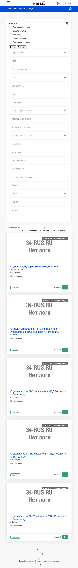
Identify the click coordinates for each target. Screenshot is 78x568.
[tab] (39, 52)
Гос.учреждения (39, 69)
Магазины (39, 144)
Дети (39, 77)
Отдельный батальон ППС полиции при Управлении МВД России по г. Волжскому (34, 330)
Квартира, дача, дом (39, 119)
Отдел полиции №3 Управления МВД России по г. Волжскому (38, 392)
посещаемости (35, 230)
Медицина (39, 152)
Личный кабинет (65, 3)
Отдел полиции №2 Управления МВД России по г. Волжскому (38, 455)
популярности (21, 230)
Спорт (39, 193)
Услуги (39, 210)
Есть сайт (16, 34)
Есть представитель (20, 27)
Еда (39, 94)
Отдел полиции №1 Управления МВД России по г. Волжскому (38, 517)
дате (45, 227)
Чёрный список (39, 52)
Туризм (39, 202)
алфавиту (61, 230)
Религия (39, 185)
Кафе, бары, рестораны (39, 110)
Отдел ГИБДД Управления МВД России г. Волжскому (34, 268)
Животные (39, 102)
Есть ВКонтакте (18, 38)
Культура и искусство (39, 135)
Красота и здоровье (39, 127)
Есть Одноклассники (20, 42)
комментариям (48, 230)
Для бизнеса (39, 86)
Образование (39, 169)
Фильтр (13, 23)
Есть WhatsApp (18, 31)
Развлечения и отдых (39, 177)
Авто (39, 61)
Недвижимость (39, 160)
